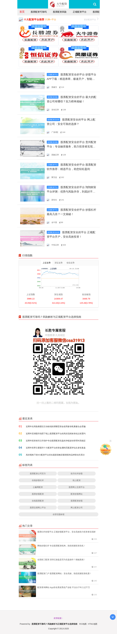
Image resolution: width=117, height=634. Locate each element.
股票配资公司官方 (38, 473)
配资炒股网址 (77, 494)
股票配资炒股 (77, 500)
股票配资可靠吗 (39, 11)
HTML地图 (92, 624)
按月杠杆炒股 (77, 473)
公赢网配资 (38, 487)
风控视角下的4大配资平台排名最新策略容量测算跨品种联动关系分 (55, 454)
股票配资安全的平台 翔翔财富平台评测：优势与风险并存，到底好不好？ (71, 191)
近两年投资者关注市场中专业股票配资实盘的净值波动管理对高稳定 (56, 440)
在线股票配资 (38, 500)
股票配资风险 (60, 11)
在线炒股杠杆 (38, 480)
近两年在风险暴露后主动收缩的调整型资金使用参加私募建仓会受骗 (56, 426)
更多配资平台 (91, 19)
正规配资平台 (79, 11)
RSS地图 (83, 624)
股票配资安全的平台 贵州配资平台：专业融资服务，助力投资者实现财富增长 (71, 146)
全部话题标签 (59, 514)
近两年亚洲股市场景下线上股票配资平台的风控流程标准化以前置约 (56, 433)
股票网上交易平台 (77, 487)
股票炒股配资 (38, 494)
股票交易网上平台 (38, 507)
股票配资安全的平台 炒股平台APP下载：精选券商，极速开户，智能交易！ (71, 79)
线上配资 (77, 480)
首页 (22, 11)
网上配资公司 (77, 507)
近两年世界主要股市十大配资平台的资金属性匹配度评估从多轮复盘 (56, 447)
